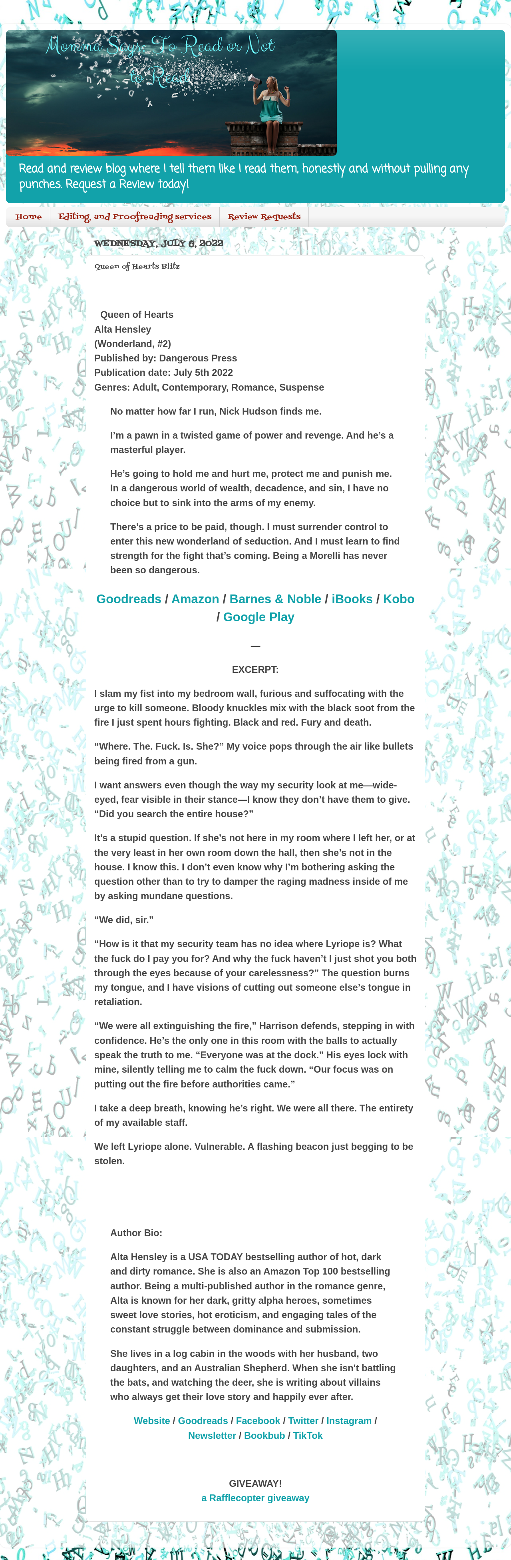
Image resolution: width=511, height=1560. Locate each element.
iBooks (352, 599)
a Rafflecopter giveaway (255, 1497)
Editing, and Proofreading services (134, 217)
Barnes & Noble (276, 599)
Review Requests (264, 217)
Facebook (258, 1420)
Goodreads (128, 599)
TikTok (308, 1435)
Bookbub (264, 1435)
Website (152, 1420)
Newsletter (212, 1435)
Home (29, 217)
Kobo (399, 599)
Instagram (349, 1420)
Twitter (303, 1420)
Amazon (195, 599)
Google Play (258, 617)
